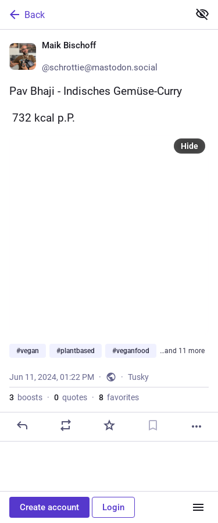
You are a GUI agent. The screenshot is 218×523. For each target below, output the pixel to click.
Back (26, 15)
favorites (119, 397)
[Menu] (198, 507)
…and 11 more (182, 351)
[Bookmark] (153, 425)
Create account (49, 507)
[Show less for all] (202, 14)
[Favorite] (109, 425)
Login (113, 507)
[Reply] (22, 425)
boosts (25, 397)
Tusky (138, 377)
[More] (196, 426)
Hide (189, 146)
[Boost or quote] (66, 425)
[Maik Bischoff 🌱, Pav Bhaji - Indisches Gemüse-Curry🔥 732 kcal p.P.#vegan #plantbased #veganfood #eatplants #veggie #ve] (109, 236)
